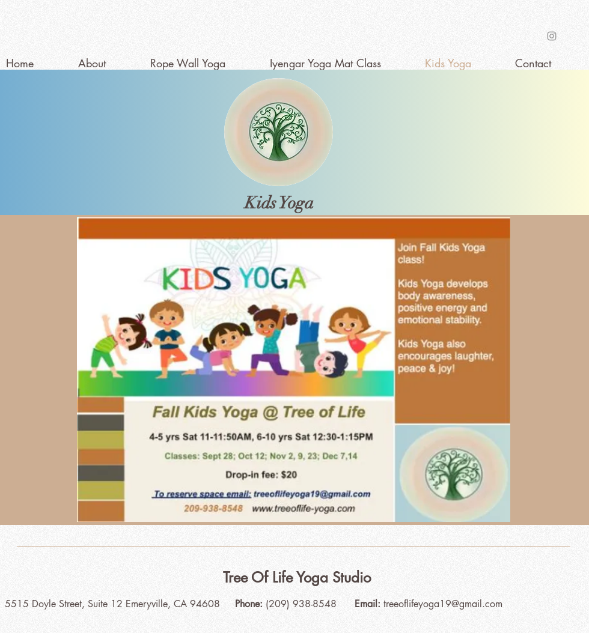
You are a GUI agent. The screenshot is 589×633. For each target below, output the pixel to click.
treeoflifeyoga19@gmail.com (442, 604)
